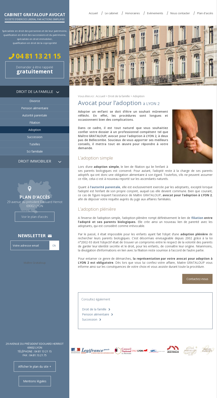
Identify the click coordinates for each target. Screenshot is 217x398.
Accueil (93, 13)
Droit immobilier (34, 161)
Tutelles (34, 144)
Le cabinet (111, 13)
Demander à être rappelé (34, 70)
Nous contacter (180, 13)
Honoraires (132, 13)
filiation (197, 218)
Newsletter (32, 235)
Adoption (34, 130)
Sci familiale (35, 151)
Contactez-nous (197, 279)
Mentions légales (34, 381)
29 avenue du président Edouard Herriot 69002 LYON (34, 201)
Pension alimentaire (95, 314)
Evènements (155, 13)
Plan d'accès (205, 13)
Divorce (34, 101)
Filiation (34, 123)
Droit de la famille (119, 96)
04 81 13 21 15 (37, 55)
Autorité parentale (34, 115)
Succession (89, 319)
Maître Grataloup (35, 263)
